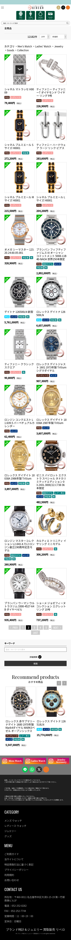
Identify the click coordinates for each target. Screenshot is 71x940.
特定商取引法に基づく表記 (18, 864)
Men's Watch (25, 46)
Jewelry (58, 46)
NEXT (55, 627)
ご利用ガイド (11, 854)
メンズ (58, 264)
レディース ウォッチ (15, 825)
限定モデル (48, 264)
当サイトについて (14, 859)
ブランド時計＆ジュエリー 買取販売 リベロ (35, 929)
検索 (35, 663)
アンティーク (43, 375)
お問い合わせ (11, 880)
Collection (23, 50)
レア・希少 (60, 492)
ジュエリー (10, 831)
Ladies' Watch (43, 46)
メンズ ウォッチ (13, 820)
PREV (15, 627)
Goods (10, 50)
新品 (7, 316)
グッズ (8, 836)
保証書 (26, 152)
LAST (35, 633)
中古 (7, 97)
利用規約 (9, 875)
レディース (16, 97)
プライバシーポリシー (16, 869)
